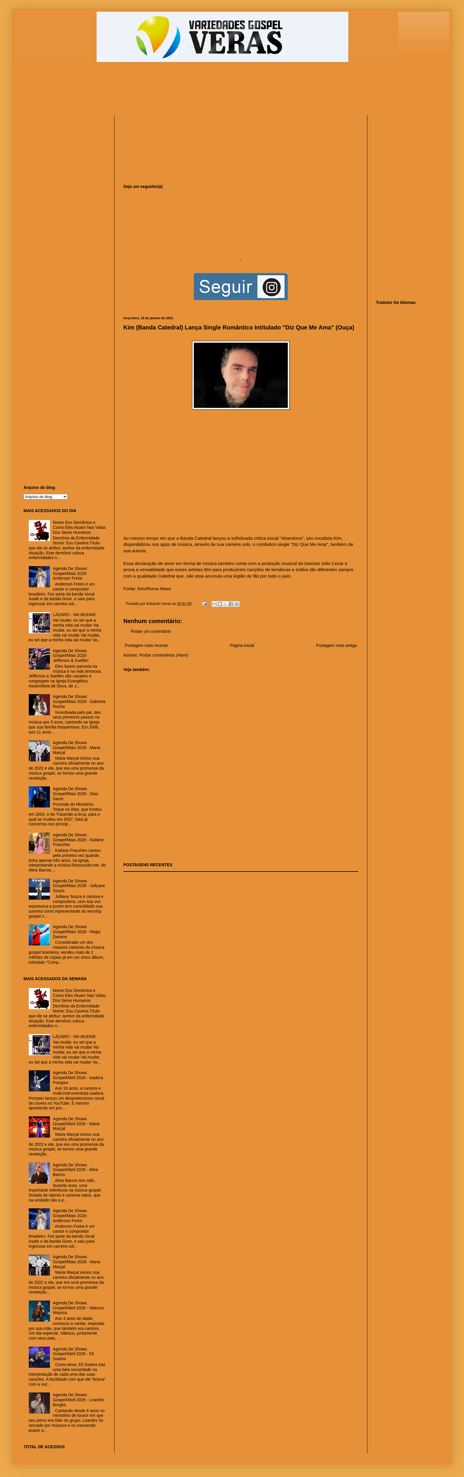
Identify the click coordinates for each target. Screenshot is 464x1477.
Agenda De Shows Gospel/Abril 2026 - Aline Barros (75, 1170)
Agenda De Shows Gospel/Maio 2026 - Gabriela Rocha (79, 701)
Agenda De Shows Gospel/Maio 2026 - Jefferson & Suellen (71, 655)
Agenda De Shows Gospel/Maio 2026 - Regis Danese (76, 931)
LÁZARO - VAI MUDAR (74, 614)
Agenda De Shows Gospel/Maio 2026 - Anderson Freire (71, 573)
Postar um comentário (151, 631)
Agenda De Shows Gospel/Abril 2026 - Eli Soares (73, 1354)
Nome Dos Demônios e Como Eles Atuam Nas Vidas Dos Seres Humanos (79, 527)
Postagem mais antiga (336, 645)
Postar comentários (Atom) (163, 655)
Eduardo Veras (159, 604)
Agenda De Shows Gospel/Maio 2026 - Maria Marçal (76, 747)
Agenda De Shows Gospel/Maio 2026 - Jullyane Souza (79, 886)
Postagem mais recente (146, 645)
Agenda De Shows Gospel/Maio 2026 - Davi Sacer (75, 793)
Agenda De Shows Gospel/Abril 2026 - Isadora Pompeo (78, 1077)
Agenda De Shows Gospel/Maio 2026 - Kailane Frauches (78, 839)
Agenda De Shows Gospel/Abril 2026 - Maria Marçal (76, 1123)
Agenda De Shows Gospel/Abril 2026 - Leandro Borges (78, 1399)
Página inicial (242, 645)
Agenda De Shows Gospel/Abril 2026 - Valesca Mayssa (78, 1308)
